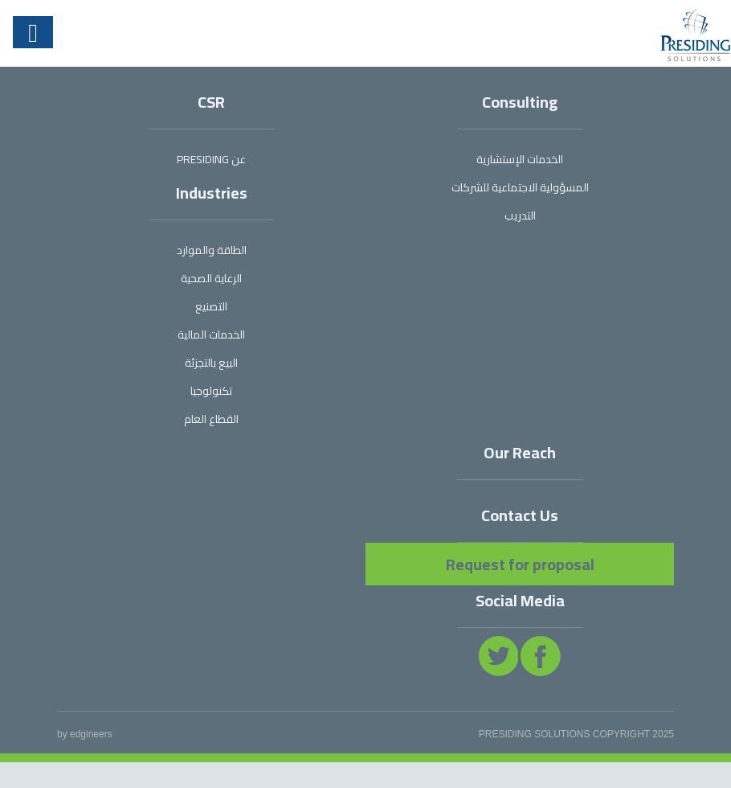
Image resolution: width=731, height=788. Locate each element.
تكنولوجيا (211, 390)
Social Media (520, 600)
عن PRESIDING (211, 159)
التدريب (520, 215)
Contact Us (519, 515)
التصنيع (211, 306)
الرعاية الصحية (211, 278)
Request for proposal (520, 564)
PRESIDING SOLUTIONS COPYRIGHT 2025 (576, 734)
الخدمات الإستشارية (519, 159)
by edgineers (84, 734)
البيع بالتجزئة (211, 362)
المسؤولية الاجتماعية (520, 187)
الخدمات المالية (211, 334)
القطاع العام (211, 418)
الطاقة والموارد (212, 250)
